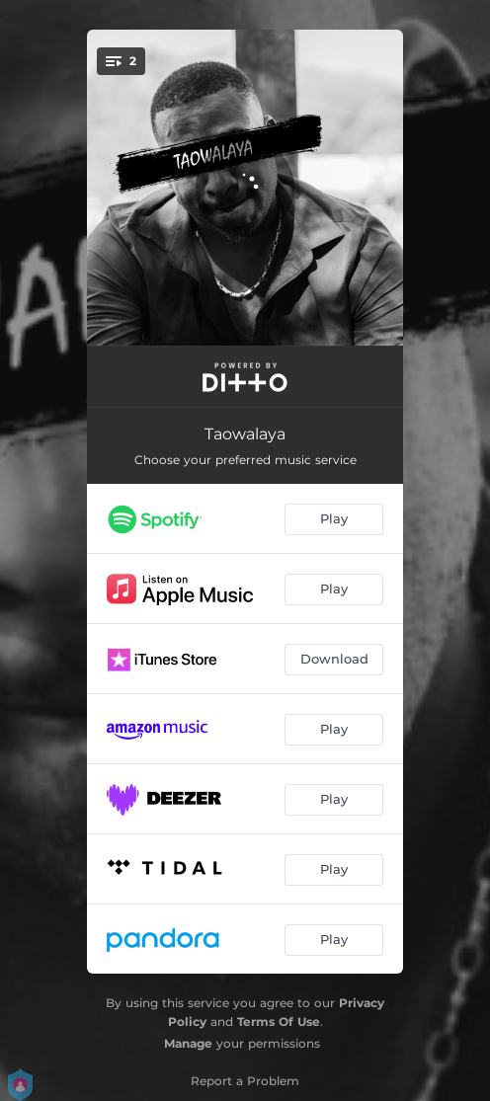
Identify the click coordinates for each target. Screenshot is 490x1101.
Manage (188, 1043)
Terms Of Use (278, 1021)
